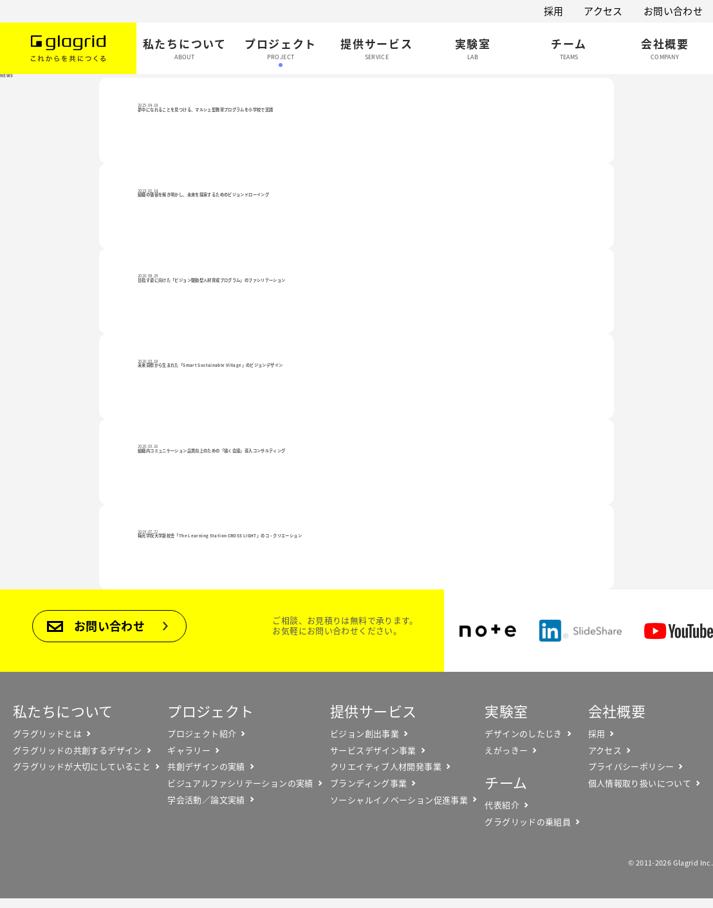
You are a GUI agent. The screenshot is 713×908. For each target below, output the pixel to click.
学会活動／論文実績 (206, 800)
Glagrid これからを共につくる (68, 48)
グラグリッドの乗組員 (528, 822)
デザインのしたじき (523, 733)
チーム (506, 782)
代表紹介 (502, 805)
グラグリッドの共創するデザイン (77, 750)
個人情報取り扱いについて (640, 783)
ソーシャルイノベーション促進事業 (399, 800)
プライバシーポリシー (631, 766)
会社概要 (617, 710)
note (488, 631)
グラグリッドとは (47, 733)
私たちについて (63, 710)
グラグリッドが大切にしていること (82, 766)
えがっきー (506, 750)
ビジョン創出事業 (364, 733)
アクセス (603, 11)
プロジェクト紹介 (201, 733)
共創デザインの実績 (206, 766)
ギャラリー (188, 750)
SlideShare (580, 631)
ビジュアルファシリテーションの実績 (240, 783)
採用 (554, 11)
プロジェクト (210, 710)
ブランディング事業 (368, 783)
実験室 (506, 710)
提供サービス (373, 710)
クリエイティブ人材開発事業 (385, 766)
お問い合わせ (673, 11)
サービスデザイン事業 (373, 750)
